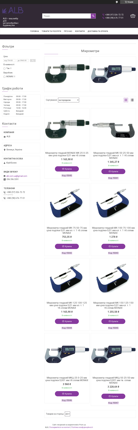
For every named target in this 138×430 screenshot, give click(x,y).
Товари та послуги (51, 31)
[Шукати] (93, 16)
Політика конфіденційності (82, 427)
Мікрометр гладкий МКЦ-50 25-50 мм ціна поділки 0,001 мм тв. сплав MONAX (113, 380)
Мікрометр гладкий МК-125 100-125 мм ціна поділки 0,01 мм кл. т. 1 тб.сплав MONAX (67, 305)
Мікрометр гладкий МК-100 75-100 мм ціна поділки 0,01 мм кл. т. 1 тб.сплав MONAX (113, 230)
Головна (34, 31)
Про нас (68, 31)
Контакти (80, 31)
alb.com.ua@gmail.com (16, 176)
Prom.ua (82, 425)
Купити (68, 169)
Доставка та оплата (98, 31)
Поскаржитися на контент (59, 427)
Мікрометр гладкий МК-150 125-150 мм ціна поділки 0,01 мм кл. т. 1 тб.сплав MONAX (113, 305)
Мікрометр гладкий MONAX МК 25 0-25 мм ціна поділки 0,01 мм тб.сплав (66, 154)
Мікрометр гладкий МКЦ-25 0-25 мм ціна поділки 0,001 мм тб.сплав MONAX (66, 378)
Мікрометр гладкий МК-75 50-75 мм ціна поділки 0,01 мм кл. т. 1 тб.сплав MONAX (67, 230)
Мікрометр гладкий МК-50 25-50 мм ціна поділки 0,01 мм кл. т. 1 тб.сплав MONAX (113, 155)
